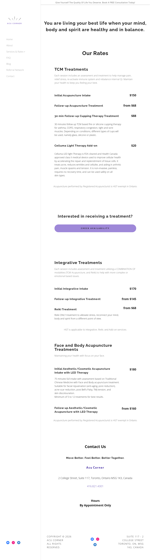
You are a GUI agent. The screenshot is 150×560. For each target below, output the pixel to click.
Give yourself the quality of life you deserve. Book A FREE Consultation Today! (95, 2)
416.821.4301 (95, 486)
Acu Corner (95, 467)
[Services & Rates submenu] (24, 51)
